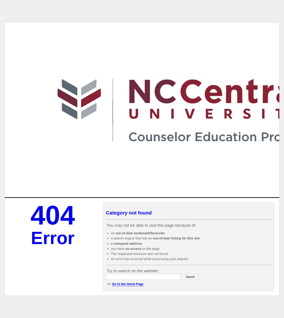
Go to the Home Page (128, 284)
